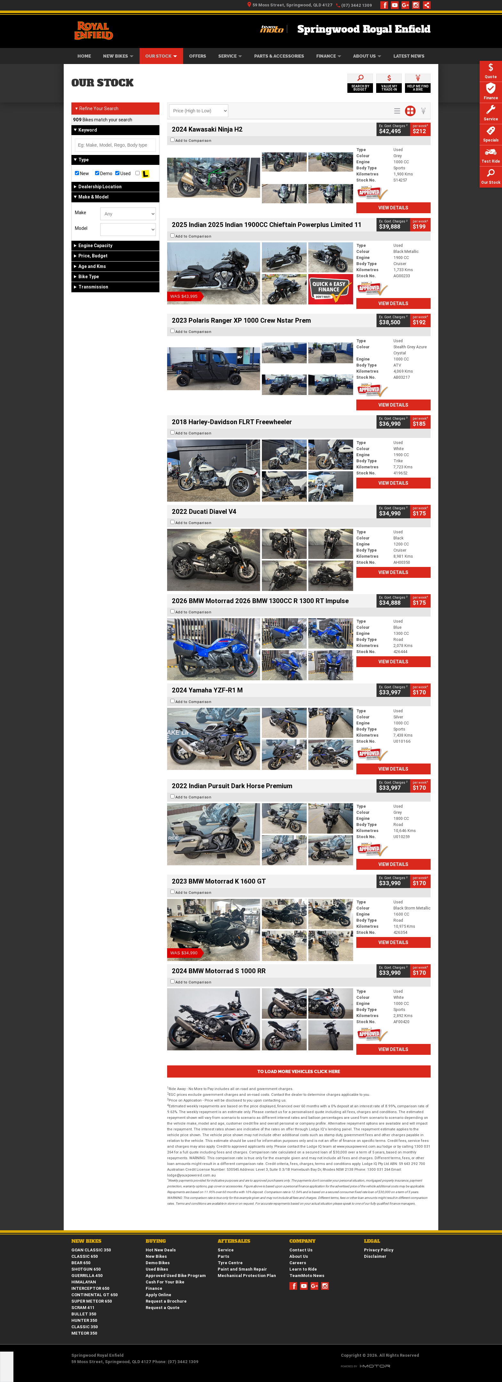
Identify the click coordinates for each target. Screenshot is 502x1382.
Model (81, 228)
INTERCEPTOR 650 (90, 1288)
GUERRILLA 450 (87, 1275)
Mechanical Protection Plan (247, 1275)
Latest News (409, 56)
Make (80, 212)
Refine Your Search (96, 108)
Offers (197, 56)
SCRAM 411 (82, 1307)
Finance (328, 56)
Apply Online (158, 1294)
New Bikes (118, 56)
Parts (223, 1256)
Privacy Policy (378, 1250)
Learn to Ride (303, 1269)
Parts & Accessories (279, 56)
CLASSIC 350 (84, 1326)
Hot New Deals (161, 1250)
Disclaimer (375, 1256)
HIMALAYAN (83, 1282)
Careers (297, 1262)
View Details (393, 208)
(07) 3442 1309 (356, 5)
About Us (367, 56)
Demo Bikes (158, 1262)
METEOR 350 (84, 1333)
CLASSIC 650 (84, 1256)
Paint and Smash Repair (242, 1269)
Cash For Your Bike (165, 1282)
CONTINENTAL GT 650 (94, 1294)
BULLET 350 (83, 1314)
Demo (103, 173)
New (82, 173)
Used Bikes (157, 1269)
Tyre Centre (230, 1262)
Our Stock (161, 56)
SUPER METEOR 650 (91, 1301)
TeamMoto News (306, 1275)
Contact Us (300, 1250)
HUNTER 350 (84, 1320)
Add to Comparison (193, 140)
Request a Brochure (166, 1301)
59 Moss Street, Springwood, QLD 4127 (290, 5)
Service (230, 56)
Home (84, 56)
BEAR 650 (81, 1262)
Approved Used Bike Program (176, 1275)
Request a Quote (163, 1307)
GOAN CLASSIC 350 (91, 1250)
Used (123, 173)
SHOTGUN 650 (86, 1269)
